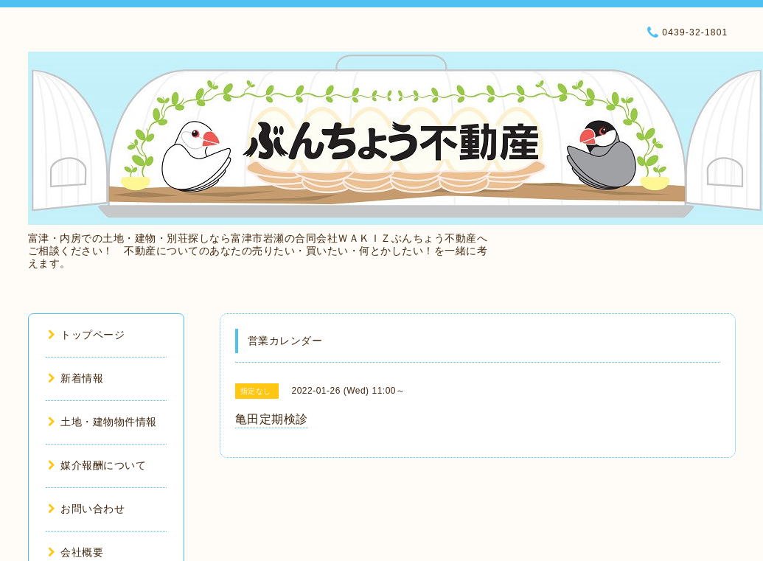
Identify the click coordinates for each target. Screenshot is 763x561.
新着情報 (76, 378)
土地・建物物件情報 (102, 422)
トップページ (86, 335)
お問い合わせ (86, 509)
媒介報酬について (97, 465)
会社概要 (76, 552)
